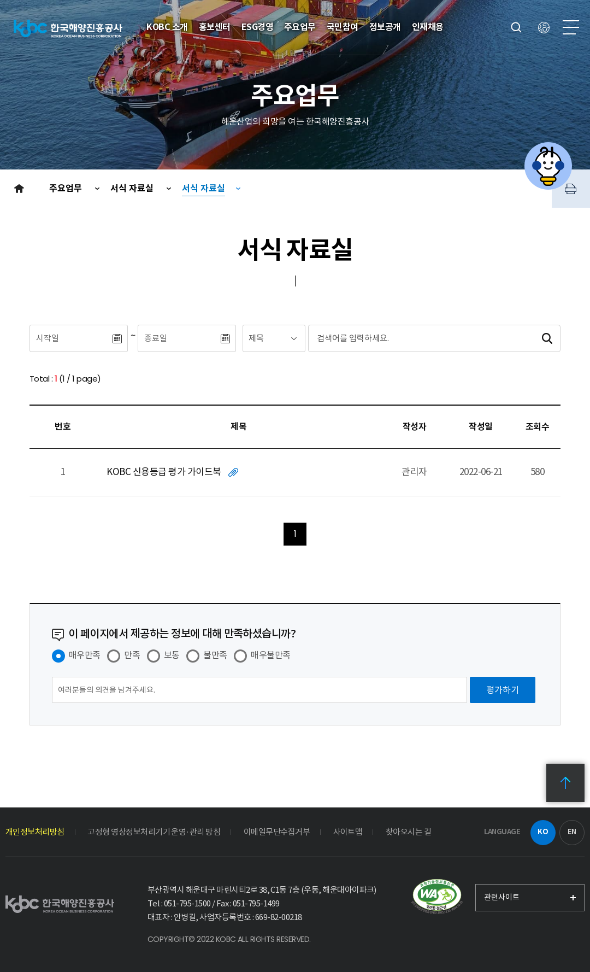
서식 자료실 (133, 188)
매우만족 (85, 654)
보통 (172, 654)
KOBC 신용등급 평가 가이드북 (164, 472)
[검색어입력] (414, 338)
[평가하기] (502, 690)
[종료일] (179, 338)
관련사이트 (502, 897)
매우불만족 (270, 654)
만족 (132, 654)
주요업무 (66, 188)
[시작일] (70, 338)
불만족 (215, 654)
